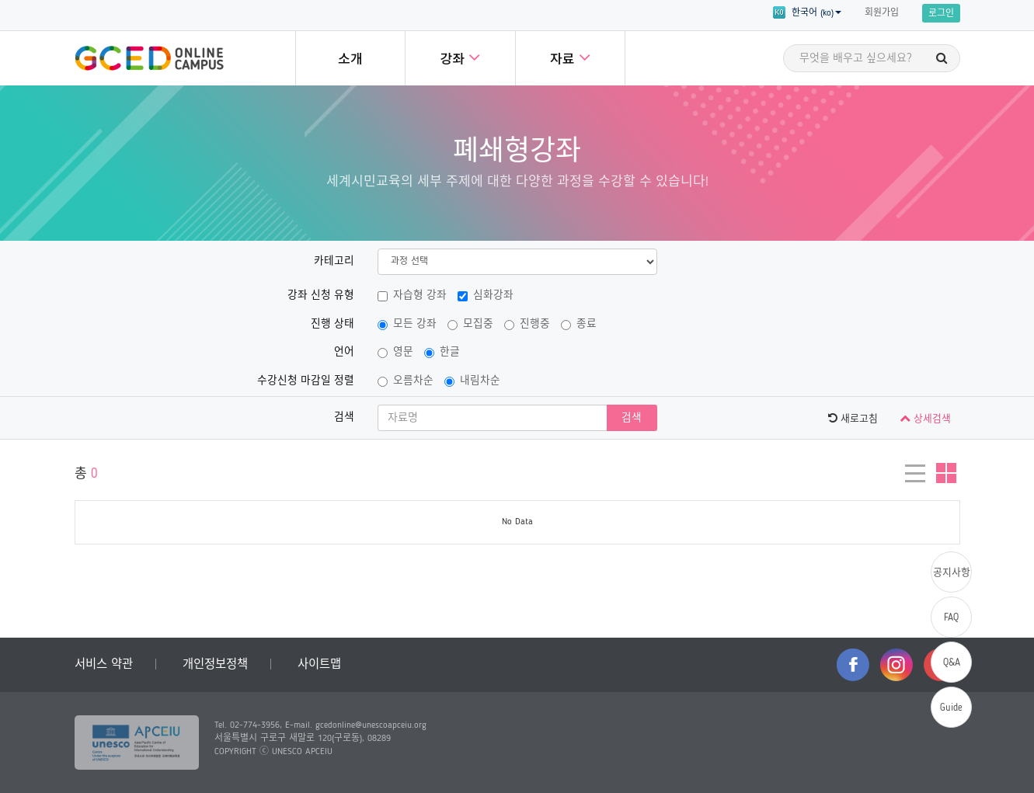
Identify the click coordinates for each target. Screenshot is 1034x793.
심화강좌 (486, 295)
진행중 (527, 324)
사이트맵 (319, 665)
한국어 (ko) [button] (807, 12)
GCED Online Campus (149, 58)
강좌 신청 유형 (320, 295)
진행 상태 (332, 324)
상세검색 (925, 418)
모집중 (470, 324)
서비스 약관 (104, 665)
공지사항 (951, 573)
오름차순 (405, 381)
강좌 (460, 57)
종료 (579, 324)
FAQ (951, 618)
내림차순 (472, 381)
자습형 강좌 (412, 295)
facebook (853, 665)
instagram (896, 665)
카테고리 (334, 261)
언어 (344, 352)
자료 (570, 57)
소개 (350, 60)
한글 (442, 352)
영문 (395, 352)
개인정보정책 (215, 665)
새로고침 (853, 418)
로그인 (941, 14)
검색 (344, 417)
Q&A (951, 663)
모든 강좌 (407, 324)
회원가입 (882, 13)
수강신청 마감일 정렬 (305, 381)
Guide (951, 708)
